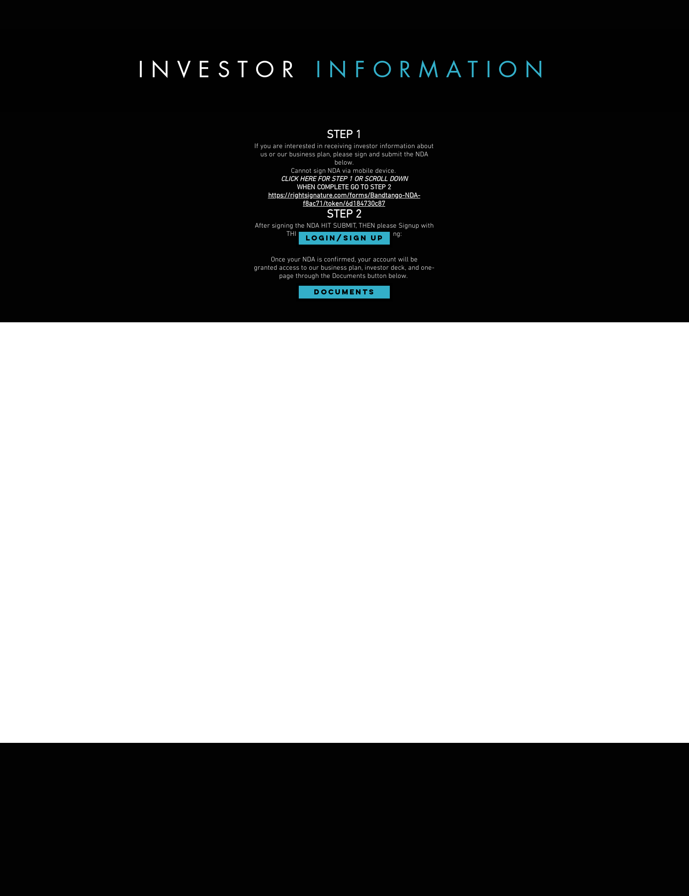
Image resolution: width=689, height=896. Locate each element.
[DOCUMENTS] (344, 292)
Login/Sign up (344, 238)
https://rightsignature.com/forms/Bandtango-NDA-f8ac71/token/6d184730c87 (344, 200)
